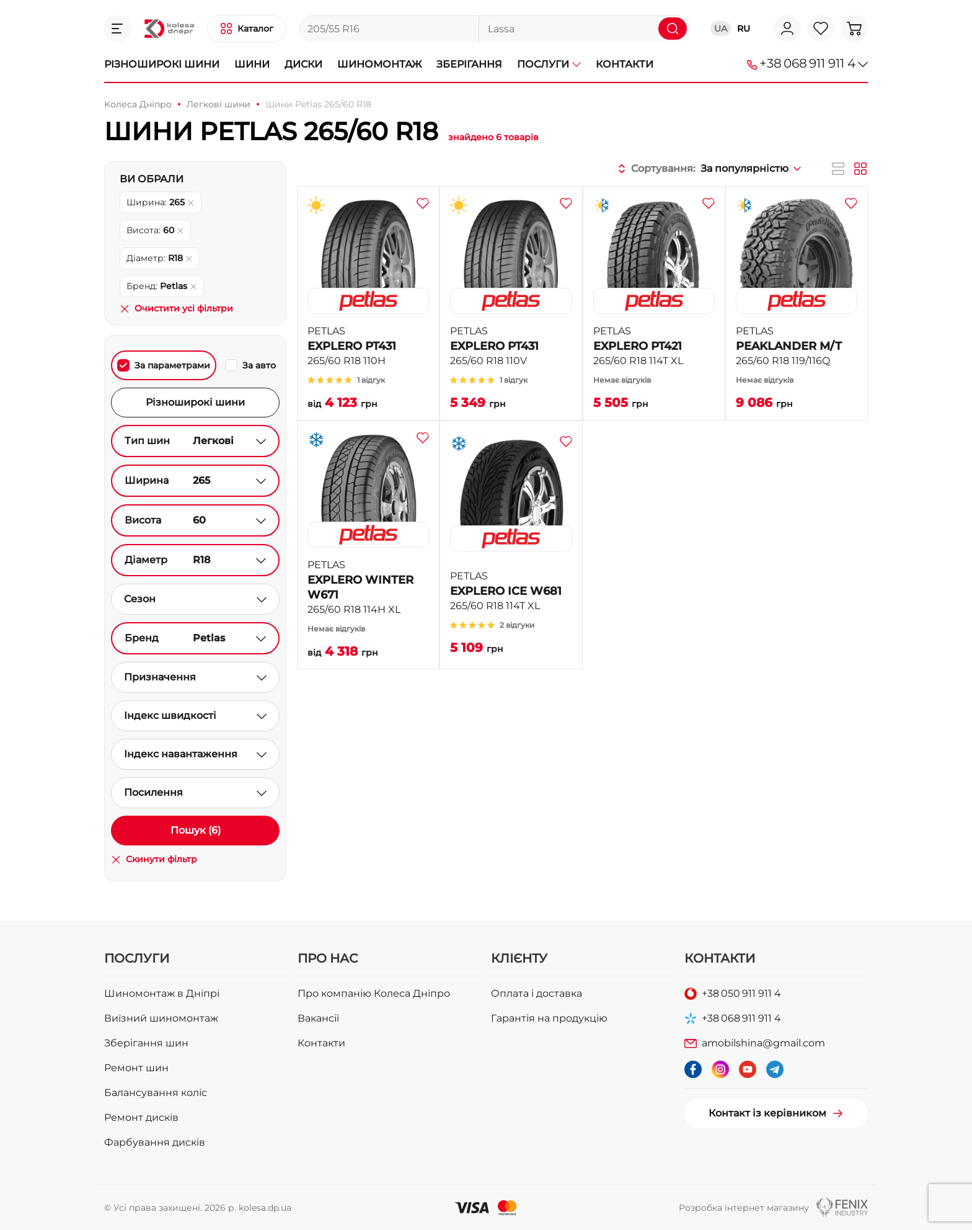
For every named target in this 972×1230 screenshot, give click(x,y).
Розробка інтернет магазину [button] (744, 1207)
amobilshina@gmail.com (763, 1043)
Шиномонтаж (379, 64)
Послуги (549, 64)
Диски (303, 64)
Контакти (624, 64)
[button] (117, 28)
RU (743, 28)
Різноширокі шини (161, 64)
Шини (252, 64)
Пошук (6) (195, 830)
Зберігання (469, 64)
